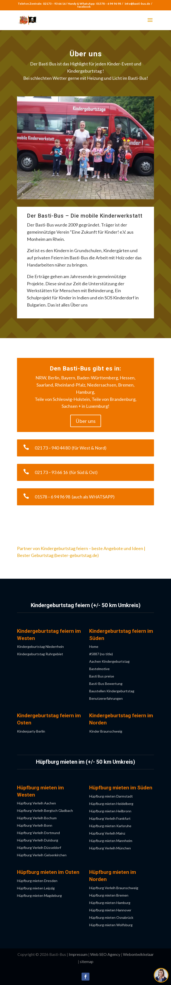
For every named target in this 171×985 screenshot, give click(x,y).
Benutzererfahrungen (106, 698)
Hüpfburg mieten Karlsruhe (110, 826)
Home (93, 647)
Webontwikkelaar (138, 954)
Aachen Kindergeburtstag (109, 661)
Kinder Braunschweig (105, 731)
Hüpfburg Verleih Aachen (36, 803)
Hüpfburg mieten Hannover (110, 910)
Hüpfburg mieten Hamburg (109, 903)
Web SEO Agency (105, 954)
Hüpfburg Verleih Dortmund (38, 833)
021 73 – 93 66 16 (52, 472)
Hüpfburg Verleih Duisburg (37, 840)
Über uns (86, 421)
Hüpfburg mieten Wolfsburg (111, 925)
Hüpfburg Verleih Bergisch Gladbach (45, 811)
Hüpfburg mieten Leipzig (36, 888)
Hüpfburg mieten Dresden (37, 881)
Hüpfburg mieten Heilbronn (110, 811)
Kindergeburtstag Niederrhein (40, 647)
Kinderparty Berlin (31, 731)
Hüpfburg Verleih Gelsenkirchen (42, 855)
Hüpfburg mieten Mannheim (110, 841)
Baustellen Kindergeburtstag (111, 691)
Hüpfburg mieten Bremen (108, 895)
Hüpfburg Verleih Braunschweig (113, 888)
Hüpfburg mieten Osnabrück (111, 918)
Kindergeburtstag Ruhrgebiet (40, 654)
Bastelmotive (99, 669)
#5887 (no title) (101, 654)
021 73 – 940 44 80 (53, 448)
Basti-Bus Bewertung (105, 684)
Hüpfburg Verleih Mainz (107, 833)
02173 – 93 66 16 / (55, 3)
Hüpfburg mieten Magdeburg (39, 896)
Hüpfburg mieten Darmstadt (111, 796)
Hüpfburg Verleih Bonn (34, 825)
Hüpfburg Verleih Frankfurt (110, 819)
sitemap (86, 961)
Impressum (78, 954)
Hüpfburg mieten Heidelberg (111, 804)
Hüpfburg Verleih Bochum (37, 818)
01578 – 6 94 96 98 (108, 3)
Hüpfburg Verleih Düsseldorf (39, 848)
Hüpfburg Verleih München (110, 848)
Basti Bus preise (101, 676)
